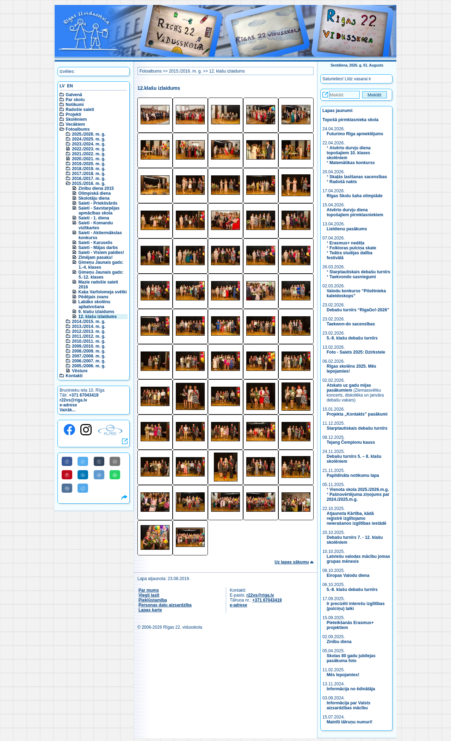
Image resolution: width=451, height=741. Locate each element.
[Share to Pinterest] (67, 474)
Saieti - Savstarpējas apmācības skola (98, 211)
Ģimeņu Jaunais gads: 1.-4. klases (100, 265)
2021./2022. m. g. (88, 153)
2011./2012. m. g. (88, 336)
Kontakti (74, 375)
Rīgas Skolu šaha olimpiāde (355, 195)
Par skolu (75, 99)
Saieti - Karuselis (95, 242)
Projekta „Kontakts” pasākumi (357, 414)
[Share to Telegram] (83, 488)
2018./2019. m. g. (88, 168)
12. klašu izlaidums (97, 316)
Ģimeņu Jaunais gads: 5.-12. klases (100, 275)
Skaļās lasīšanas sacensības (358, 176)
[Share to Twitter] (83, 461)
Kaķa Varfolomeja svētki (102, 291)
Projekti (73, 114)
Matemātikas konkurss (352, 162)
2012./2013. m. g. (88, 331)
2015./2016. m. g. (88, 183)
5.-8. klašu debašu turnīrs (353, 338)
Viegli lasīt (148, 595)
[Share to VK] (67, 488)
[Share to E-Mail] (115, 461)
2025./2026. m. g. (88, 134)
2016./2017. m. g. (88, 178)
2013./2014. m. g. (88, 326)
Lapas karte (150, 610)
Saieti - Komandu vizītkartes (95, 225)
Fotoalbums (77, 129)
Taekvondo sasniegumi (353, 276)
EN (70, 85)
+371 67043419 (84, 395)
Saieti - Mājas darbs (98, 247)
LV (62, 85)
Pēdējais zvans (93, 296)
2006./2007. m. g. (88, 361)
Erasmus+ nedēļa (346, 243)
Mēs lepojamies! (343, 674)
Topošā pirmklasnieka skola (350, 119)
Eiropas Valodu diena (348, 575)
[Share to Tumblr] (99, 461)
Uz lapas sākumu (291, 562)
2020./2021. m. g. (88, 158)
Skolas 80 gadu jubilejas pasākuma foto (351, 658)
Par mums (148, 590)
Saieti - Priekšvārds (97, 203)
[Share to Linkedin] (83, 474)
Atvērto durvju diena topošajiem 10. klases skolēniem (349, 152)
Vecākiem (75, 124)
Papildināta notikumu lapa (353, 475)
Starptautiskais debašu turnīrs (359, 271)
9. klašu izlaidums (96, 311)
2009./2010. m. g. (88, 346)
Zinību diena (339, 641)
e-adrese (68, 405)
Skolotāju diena (94, 198)
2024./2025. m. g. (88, 139)
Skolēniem (76, 119)
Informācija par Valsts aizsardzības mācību (348, 705)
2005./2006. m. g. (88, 365)
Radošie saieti (80, 109)
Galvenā (74, 94)
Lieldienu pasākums (347, 228)
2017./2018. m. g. (88, 173)
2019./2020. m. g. (88, 163)
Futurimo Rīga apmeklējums (355, 133)
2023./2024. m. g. (88, 144)
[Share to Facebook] (67, 461)
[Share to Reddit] (99, 474)
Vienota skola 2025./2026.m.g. (359, 489)
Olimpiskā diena (94, 193)
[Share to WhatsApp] (115, 474)
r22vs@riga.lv (73, 400)
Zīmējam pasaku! (95, 257)
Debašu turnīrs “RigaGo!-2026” (358, 309)
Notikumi (75, 104)
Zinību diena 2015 (96, 188)
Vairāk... (67, 409)
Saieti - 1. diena (93, 218)
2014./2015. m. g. (88, 321)
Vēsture (79, 370)
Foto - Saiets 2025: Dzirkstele (356, 352)
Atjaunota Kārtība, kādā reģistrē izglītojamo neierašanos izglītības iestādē (356, 518)
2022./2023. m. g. (88, 149)
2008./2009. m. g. (88, 351)
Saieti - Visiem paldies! (101, 252)
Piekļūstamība (152, 600)
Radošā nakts (343, 181)
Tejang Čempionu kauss (351, 442)
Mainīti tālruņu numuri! (349, 722)
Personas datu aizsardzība (165, 605)
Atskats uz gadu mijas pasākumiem (349, 388)
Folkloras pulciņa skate (352, 247)
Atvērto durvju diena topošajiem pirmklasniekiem (355, 212)
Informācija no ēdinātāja (351, 688)
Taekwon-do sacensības (351, 324)
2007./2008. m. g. (88, 356)
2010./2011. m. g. (88, 341)
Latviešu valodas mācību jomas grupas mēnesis (358, 559)
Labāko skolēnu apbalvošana (94, 304)
